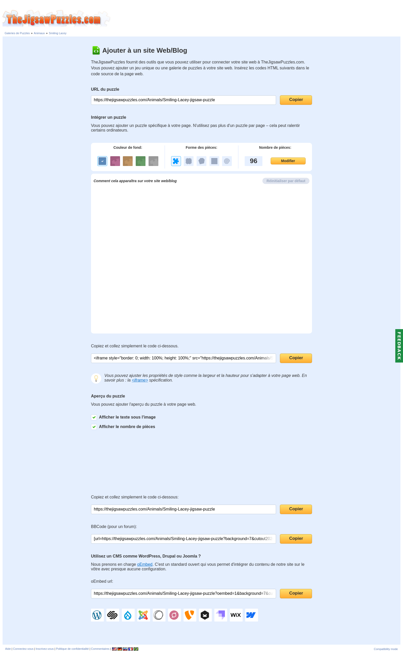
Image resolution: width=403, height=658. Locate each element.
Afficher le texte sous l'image (123, 417)
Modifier (288, 161)
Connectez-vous (23, 648)
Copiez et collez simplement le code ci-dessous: (135, 497)
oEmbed (145, 564)
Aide (8, 648)
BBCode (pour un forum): (114, 526)
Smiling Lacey (57, 33)
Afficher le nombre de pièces (123, 427)
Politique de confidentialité (72, 648)
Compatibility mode (386, 649)
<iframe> (140, 380)
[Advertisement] (256, 18)
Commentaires (100, 648)
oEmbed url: (102, 581)
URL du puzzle (105, 89)
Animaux (39, 33)
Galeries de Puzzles (17, 33)
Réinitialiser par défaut (286, 181)
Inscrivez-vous (45, 648)
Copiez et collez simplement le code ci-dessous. (135, 346)
